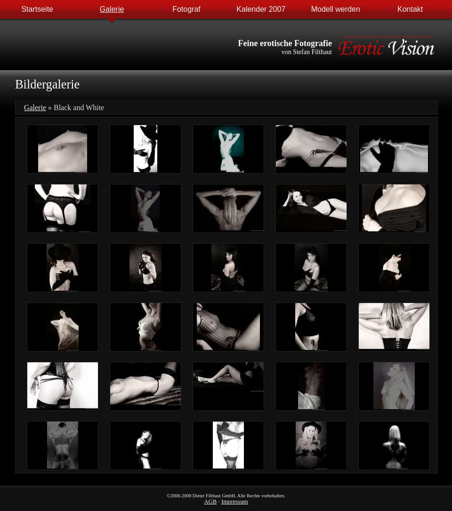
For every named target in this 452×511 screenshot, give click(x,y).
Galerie (112, 9)
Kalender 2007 (260, 9)
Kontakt (410, 9)
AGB (210, 501)
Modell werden (335, 9)
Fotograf (186, 9)
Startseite (37, 9)
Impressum (234, 501)
